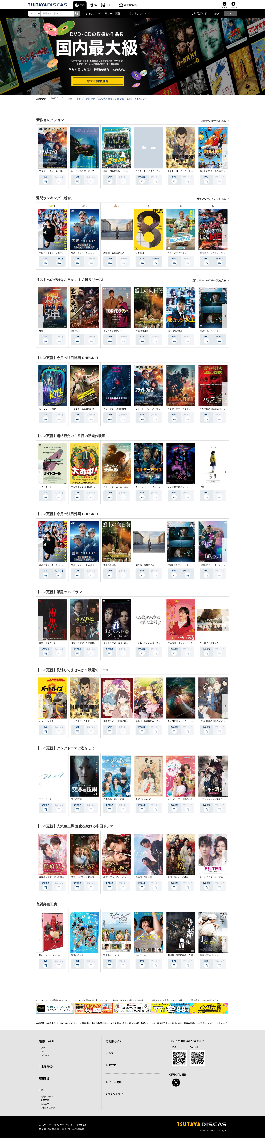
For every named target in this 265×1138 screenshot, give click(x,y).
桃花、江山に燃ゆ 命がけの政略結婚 (121, 877)
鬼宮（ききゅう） (144, 799)
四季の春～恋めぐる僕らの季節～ (119, 799)
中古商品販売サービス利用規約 (106, 1023)
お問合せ (111, 1065)
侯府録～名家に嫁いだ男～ (51, 877)
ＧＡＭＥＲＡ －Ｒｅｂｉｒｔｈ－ (184, 721)
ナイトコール (45, 487)
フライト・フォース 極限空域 (53, 171)
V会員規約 (51, 1023)
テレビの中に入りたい (178, 487)
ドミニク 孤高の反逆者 (82, 409)
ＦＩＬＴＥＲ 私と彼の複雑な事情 (216, 877)
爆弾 (41, 331)
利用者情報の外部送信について (198, 1023)
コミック (110, 5)
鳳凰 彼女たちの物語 (178, 877)
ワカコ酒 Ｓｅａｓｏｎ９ (180, 643)
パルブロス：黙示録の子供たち (214, 409)
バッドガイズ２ (46, 721)
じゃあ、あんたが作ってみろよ (150, 643)
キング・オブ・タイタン (179, 409)
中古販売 (45, 1104)
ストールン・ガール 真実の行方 (119, 487)
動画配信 (44, 1078)
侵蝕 (202, 487)
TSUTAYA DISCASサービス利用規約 (73, 1023)
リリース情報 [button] (112, 13)
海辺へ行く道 (77, 955)
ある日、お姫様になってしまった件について (156, 721)
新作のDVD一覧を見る (214, 120)
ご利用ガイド (199, 13)
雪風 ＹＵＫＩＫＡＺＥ (82, 253)
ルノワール (141, 955)
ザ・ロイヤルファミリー (211, 643)
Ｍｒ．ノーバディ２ (177, 253)
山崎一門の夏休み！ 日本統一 (118, 171)
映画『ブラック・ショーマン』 (53, 253)
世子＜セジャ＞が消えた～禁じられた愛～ (219, 799)
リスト (224, 7)
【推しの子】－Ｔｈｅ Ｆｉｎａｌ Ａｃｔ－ (222, 565)
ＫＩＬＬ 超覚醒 (47, 409)
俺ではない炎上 (175, 331)
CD (95, 5)
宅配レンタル (47, 1096)
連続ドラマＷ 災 (47, 643)
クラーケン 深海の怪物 (114, 409)
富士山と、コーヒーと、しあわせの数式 (122, 955)
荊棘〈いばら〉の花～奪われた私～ (88, 877)
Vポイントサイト (116, 1094)
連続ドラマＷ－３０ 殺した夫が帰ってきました (126, 643)
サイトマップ (220, 1023)
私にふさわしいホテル (49, 955)
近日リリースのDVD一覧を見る (209, 280)
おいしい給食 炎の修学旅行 (213, 171)
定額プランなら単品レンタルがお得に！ (168, 1000)
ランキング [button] (135, 13)
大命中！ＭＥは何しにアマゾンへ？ (88, 487)
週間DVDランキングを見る (212, 198)
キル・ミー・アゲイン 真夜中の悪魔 (153, 487)
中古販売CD (130, 5)
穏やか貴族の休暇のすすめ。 (213, 721)
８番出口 (140, 253)
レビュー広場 (114, 1082)
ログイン (233, 7)
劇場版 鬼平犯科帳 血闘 (180, 955)
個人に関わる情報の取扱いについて (139, 1023)
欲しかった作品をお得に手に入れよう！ (92, 1000)
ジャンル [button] (91, 13)
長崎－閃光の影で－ (209, 955)
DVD (82, 5)
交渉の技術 (76, 799)
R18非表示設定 (48, 1107)
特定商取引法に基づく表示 (169, 1023)
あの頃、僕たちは (144, 877)
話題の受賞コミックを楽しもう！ (204, 1000)
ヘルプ (215, 13)
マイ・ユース (45, 799)
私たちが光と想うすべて (82, 171)
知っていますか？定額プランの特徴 (128, 1000)
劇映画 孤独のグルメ (113, 253)
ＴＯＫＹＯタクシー (112, 331)
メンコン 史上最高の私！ (180, 799)
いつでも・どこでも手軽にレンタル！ (52, 1000)
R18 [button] (229, 13)
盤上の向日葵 (142, 331)
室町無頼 (75, 331)
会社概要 (40, 1023)
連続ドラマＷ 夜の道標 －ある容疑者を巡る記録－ (96, 643)
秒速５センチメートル (210, 331)
